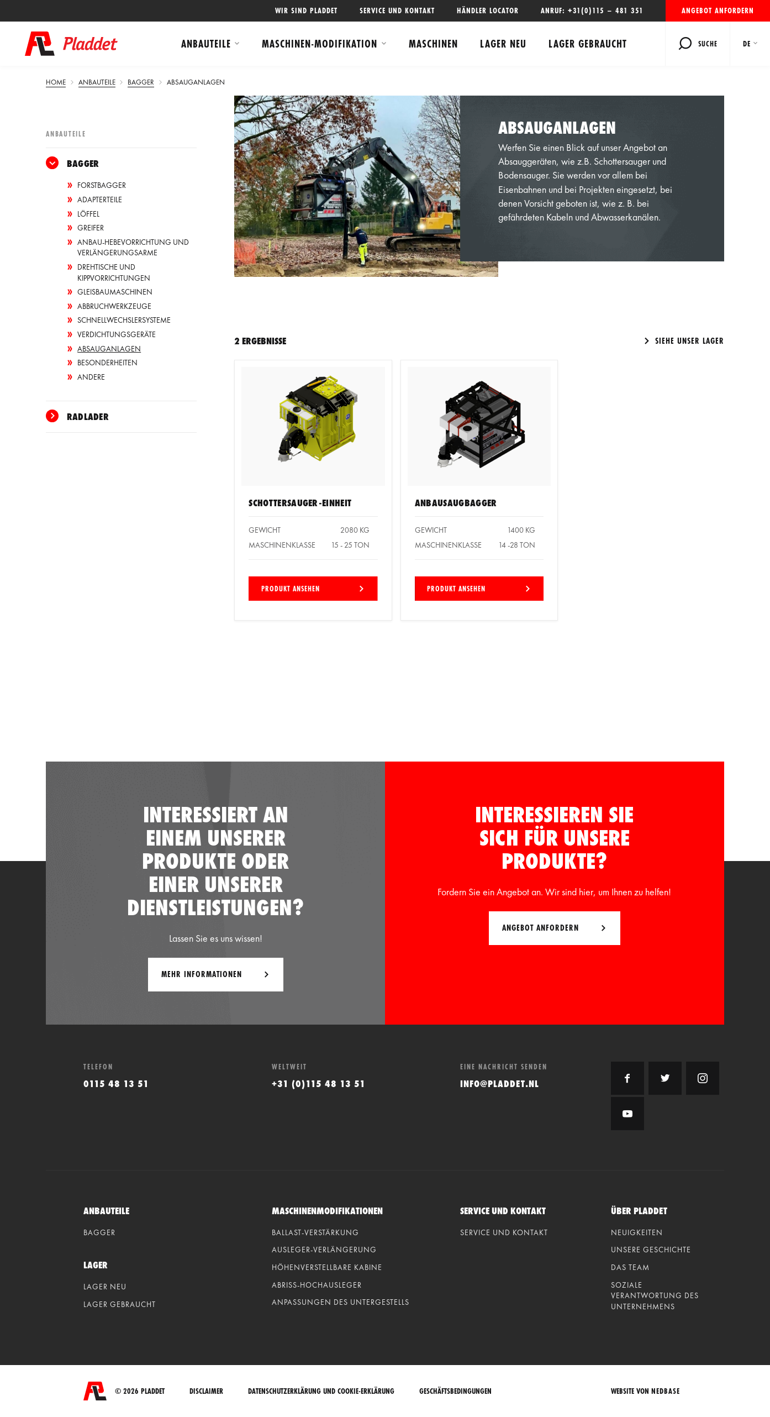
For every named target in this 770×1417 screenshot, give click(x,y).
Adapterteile (99, 199)
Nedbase (665, 1391)
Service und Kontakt (397, 10)
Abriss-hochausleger (317, 1285)
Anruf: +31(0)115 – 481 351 (592, 10)
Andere (91, 377)
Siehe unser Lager (688, 341)
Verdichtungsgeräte (116, 334)
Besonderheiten (107, 363)
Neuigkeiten (637, 1232)
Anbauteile (206, 43)
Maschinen (433, 43)
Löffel (88, 214)
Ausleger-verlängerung (324, 1250)
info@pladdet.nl (499, 1083)
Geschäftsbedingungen (455, 1391)
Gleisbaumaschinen (114, 292)
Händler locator (488, 10)
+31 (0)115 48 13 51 (319, 1083)
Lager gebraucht (588, 43)
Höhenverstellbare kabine (327, 1267)
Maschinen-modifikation (319, 43)
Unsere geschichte (651, 1250)
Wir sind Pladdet (306, 10)
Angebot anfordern (718, 10)
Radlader (88, 416)
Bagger (83, 163)
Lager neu (503, 43)
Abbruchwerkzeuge (114, 306)
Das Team (630, 1267)
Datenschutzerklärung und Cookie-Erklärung (321, 1391)
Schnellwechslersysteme (124, 320)
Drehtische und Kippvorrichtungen (113, 272)
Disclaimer (206, 1391)
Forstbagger (101, 185)
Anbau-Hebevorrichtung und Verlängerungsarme (133, 247)
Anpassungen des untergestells (340, 1302)
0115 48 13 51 (116, 1083)
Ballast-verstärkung (315, 1232)
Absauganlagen (109, 349)
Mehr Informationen (201, 974)
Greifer (90, 228)
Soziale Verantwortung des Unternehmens (655, 1295)
